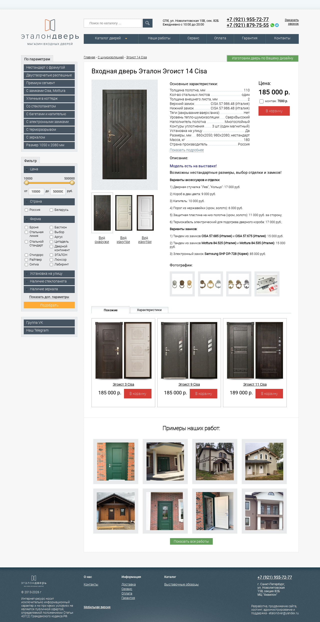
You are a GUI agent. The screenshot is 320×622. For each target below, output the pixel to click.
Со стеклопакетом (41, 106)
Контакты (282, 38)
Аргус (56, 237)
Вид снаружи (102, 218)
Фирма (33, 219)
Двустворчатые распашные (49, 75)
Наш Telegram (37, 330)
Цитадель (59, 241)
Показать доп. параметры (49, 297)
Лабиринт (59, 264)
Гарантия (250, 38)
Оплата (220, 38)
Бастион (58, 227)
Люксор (58, 259)
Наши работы (159, 38)
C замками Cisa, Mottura (46, 91)
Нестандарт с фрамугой (45, 67)
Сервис (193, 38)
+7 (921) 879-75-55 (248, 25)
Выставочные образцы (181, 584)
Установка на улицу (44, 273)
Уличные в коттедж (42, 98)
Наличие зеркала (42, 289)
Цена (32, 169)
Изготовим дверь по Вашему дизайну (262, 58)
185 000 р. (109, 393)
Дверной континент (60, 248)
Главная (89, 57)
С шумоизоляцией (111, 57)
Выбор (57, 232)
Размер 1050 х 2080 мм (45, 145)
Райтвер (33, 259)
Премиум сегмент (40, 83)
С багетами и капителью (46, 114)
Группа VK (34, 323)
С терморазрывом (41, 129)
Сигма (32, 264)
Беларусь (59, 210)
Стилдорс (34, 255)
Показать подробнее (187, 150)
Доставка (129, 584)
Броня (31, 227)
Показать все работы (191, 541)
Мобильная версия (97, 607)
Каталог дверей (108, 38)
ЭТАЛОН (58, 255)
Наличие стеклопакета (46, 281)
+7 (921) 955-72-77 (248, 19)
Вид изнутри (123, 218)
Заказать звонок (292, 22)
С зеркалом (35, 137)
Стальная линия (34, 234)
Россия (32, 210)
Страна (34, 201)
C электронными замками (47, 122)
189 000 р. (241, 393)
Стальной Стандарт (34, 243)
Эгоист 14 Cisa (136, 57)
